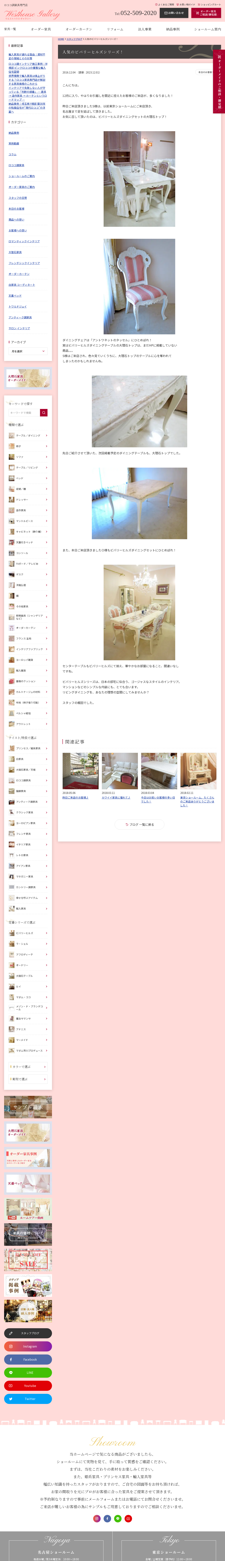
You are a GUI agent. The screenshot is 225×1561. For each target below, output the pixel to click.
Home (61, 38)
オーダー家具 (41, 29)
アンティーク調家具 (20, 317)
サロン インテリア (19, 328)
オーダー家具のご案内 (22, 187)
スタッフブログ (74, 38)
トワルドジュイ (18, 306)
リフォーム (115, 29)
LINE (118, 1518)
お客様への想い (18, 230)
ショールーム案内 (207, 29)
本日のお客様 (205, 72)
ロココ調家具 (16, 165)
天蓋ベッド (15, 295)
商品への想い (16, 219)
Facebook (107, 1518)
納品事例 (173, 29)
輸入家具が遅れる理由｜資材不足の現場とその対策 (27, 56)
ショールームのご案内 (22, 176)
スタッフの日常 (18, 198)
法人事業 (144, 29)
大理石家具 (15, 252)
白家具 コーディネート (22, 285)
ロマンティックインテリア (24, 241)
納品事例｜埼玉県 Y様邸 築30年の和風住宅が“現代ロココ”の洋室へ (27, 107)
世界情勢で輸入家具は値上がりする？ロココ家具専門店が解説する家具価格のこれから (27, 79)
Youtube (128, 1518)
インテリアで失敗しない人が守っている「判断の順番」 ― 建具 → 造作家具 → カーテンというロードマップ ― (28, 93)
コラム (12, 154)
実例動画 (14, 143)
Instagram (97, 1518)
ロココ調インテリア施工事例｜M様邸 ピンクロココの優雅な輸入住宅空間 (28, 67)
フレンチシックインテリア (24, 263)
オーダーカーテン (78, 29)
